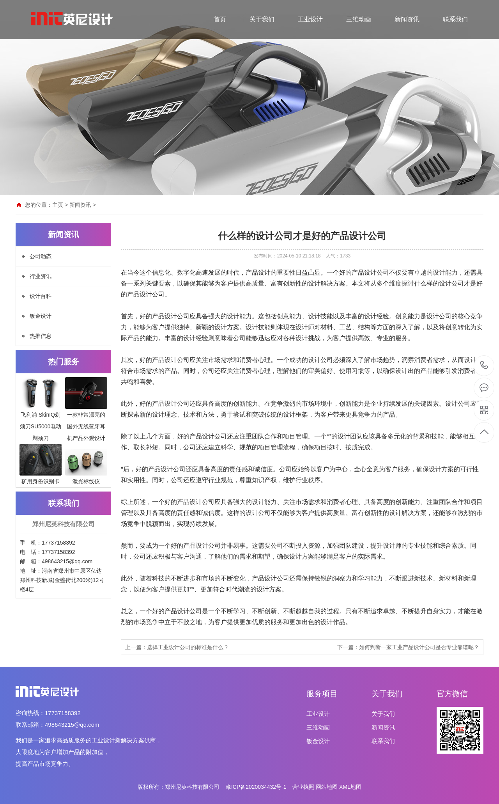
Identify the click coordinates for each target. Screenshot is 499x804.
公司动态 (40, 256)
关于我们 (262, 19)
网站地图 (327, 787)
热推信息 (40, 336)
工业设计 (310, 19)
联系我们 (455, 19)
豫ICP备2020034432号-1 (256, 787)
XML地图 (350, 787)
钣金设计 (40, 316)
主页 (57, 205)
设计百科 (40, 296)
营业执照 (303, 787)
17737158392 (484, 365)
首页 (220, 19)
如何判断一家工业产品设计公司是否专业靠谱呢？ (419, 647)
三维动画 (358, 19)
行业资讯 (40, 276)
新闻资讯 (407, 19)
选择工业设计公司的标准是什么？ (188, 647)
